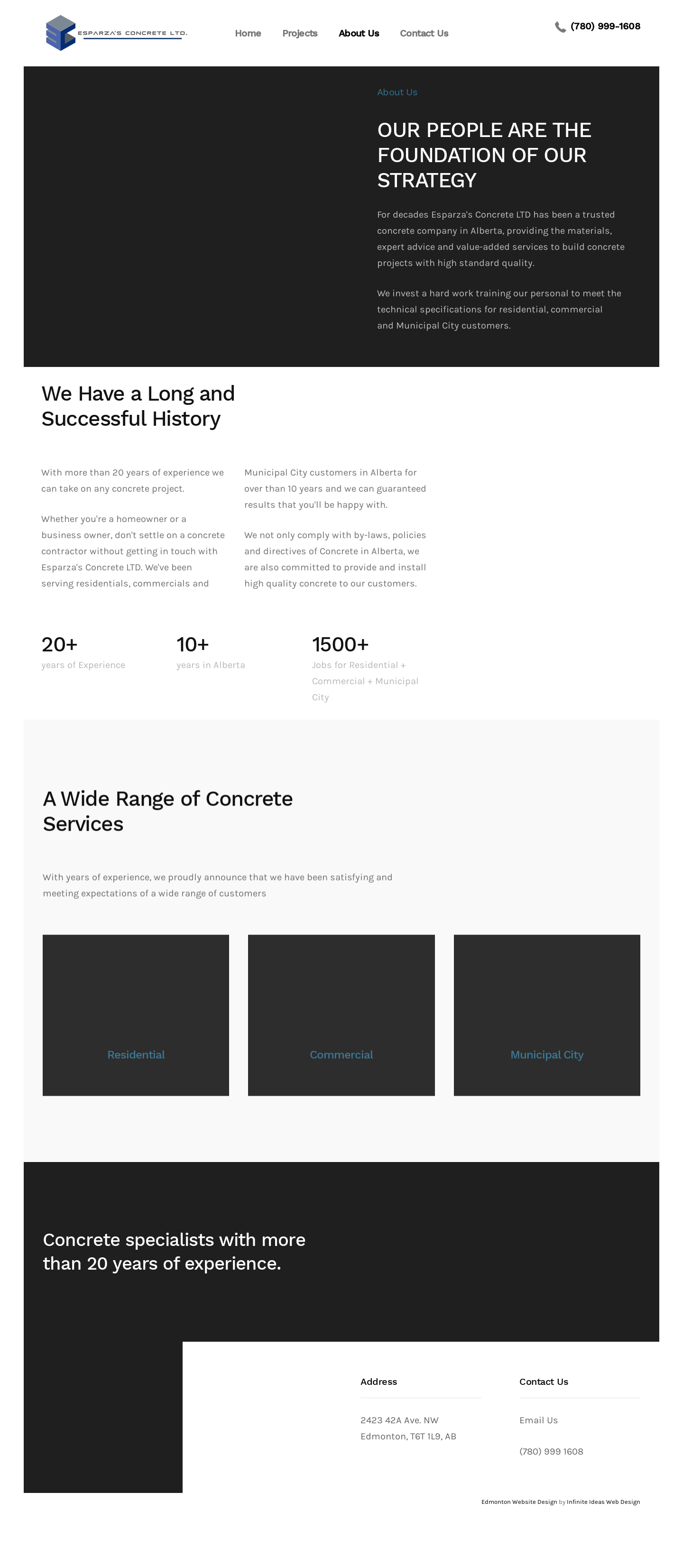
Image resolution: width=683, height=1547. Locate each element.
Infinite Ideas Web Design (603, 1501)
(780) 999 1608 (551, 1451)
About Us (359, 33)
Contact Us (424, 33)
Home (248, 33)
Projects (300, 33)
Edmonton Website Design (519, 1501)
